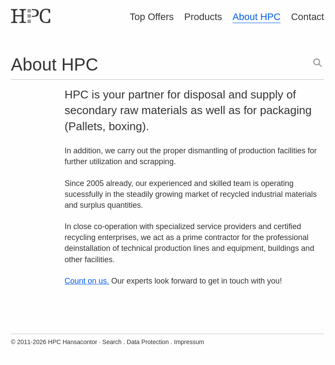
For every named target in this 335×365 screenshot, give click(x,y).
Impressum (189, 341)
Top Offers (152, 16)
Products (203, 16)
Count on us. (87, 281)
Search (112, 341)
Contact (307, 16)
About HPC (256, 16)
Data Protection (148, 341)
